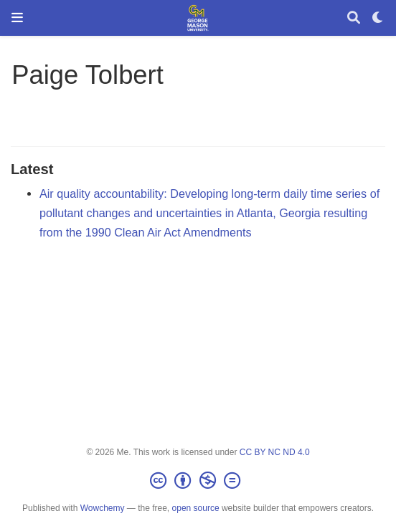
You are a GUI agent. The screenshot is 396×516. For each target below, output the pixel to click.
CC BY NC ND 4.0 (275, 452)
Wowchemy (102, 508)
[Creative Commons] (198, 481)
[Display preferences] (378, 18)
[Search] (353, 18)
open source (196, 508)
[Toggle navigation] (17, 17)
